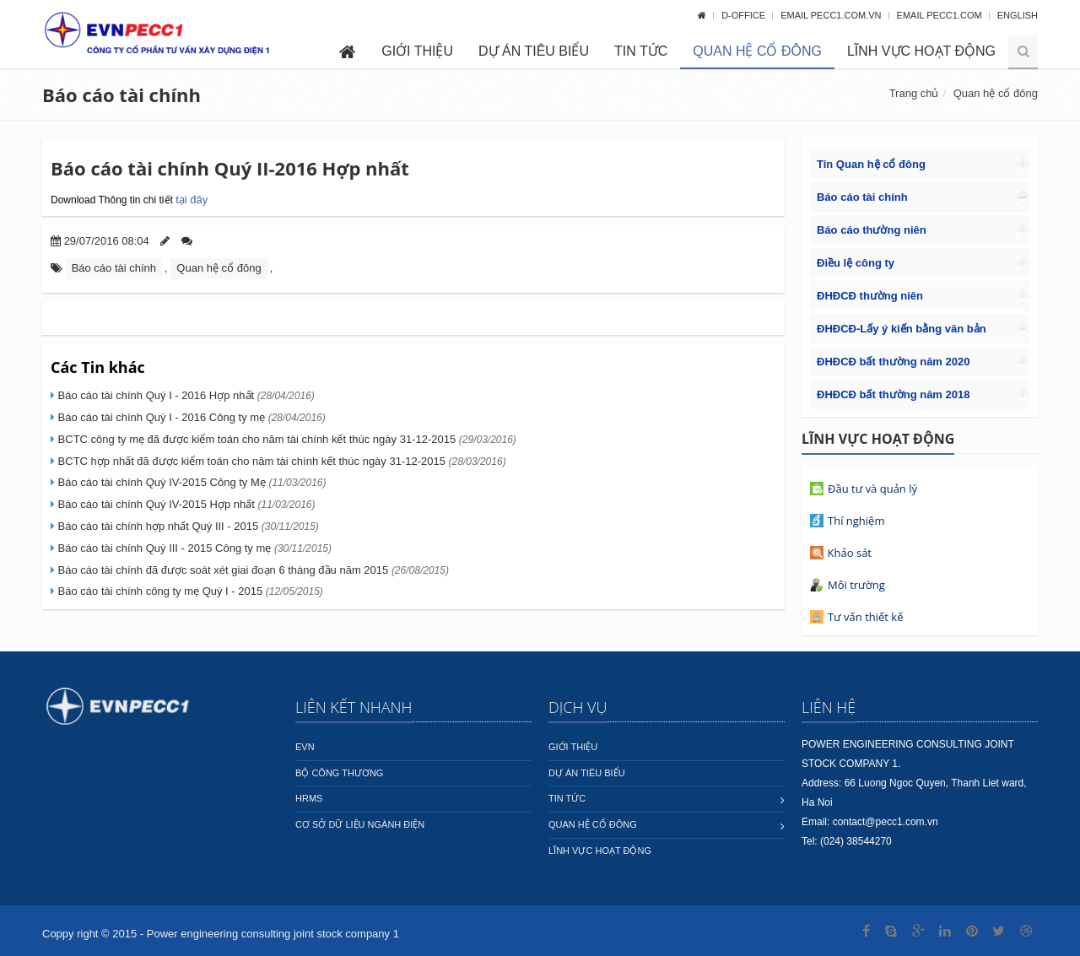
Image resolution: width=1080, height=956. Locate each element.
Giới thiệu (417, 51)
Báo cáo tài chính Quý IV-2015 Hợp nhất (185, 504)
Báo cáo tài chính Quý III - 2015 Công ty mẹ (193, 548)
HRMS (308, 798)
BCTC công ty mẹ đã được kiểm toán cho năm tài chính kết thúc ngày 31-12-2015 (285, 439)
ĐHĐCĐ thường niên (870, 295)
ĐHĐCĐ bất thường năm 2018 (893, 394)
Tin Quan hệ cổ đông (871, 164)
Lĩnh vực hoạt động (921, 51)
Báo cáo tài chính (121, 94)
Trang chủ (914, 93)
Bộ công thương (339, 773)
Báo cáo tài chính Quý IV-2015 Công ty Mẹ (190, 482)
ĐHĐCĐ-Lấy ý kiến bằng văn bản (901, 328)
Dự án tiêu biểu (533, 51)
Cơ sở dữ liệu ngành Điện (359, 824)
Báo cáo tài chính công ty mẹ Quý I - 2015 (189, 591)
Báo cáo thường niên (871, 230)
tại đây (192, 199)
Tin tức (640, 51)
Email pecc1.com (941, 15)
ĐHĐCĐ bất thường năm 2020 (893, 361)
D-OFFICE (744, 15)
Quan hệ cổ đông (757, 51)
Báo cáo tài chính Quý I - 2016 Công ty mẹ (190, 417)
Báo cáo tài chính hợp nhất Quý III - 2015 (187, 526)
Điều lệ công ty (855, 263)
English (1017, 15)
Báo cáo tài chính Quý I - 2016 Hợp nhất (185, 395)
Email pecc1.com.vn (831, 15)
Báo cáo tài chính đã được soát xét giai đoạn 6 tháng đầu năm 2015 (252, 570)
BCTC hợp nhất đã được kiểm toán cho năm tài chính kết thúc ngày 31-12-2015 (280, 461)
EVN (305, 747)
